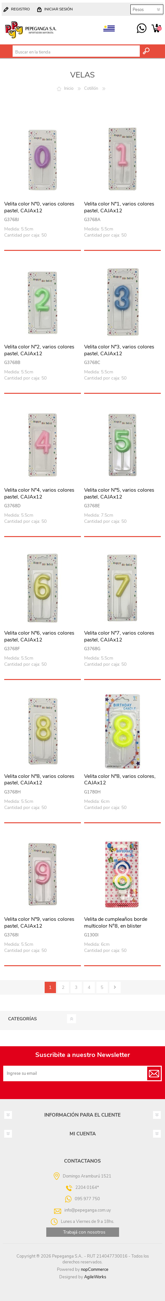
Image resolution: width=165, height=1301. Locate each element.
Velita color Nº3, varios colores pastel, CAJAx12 (119, 350)
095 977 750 (141, 28)
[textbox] (76, 52)
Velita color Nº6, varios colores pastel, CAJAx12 (39, 636)
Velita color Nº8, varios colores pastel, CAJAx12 (39, 780)
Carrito (156, 28)
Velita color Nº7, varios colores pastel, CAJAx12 (119, 636)
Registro (20, 9)
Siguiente (115, 987)
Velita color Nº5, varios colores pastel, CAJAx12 (119, 493)
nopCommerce (94, 1269)
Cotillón (91, 88)
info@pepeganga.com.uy (87, 1210)
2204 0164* (87, 1187)
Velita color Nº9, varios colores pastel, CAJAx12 (39, 923)
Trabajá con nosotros (84, 1232)
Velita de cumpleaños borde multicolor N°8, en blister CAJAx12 (115, 926)
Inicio (68, 88)
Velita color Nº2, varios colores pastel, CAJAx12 (39, 350)
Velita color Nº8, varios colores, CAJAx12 (120, 780)
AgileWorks (95, 1277)
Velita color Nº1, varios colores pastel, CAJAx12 (119, 207)
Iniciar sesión (58, 9)
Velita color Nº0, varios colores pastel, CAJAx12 (39, 207)
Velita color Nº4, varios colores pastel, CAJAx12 (39, 493)
